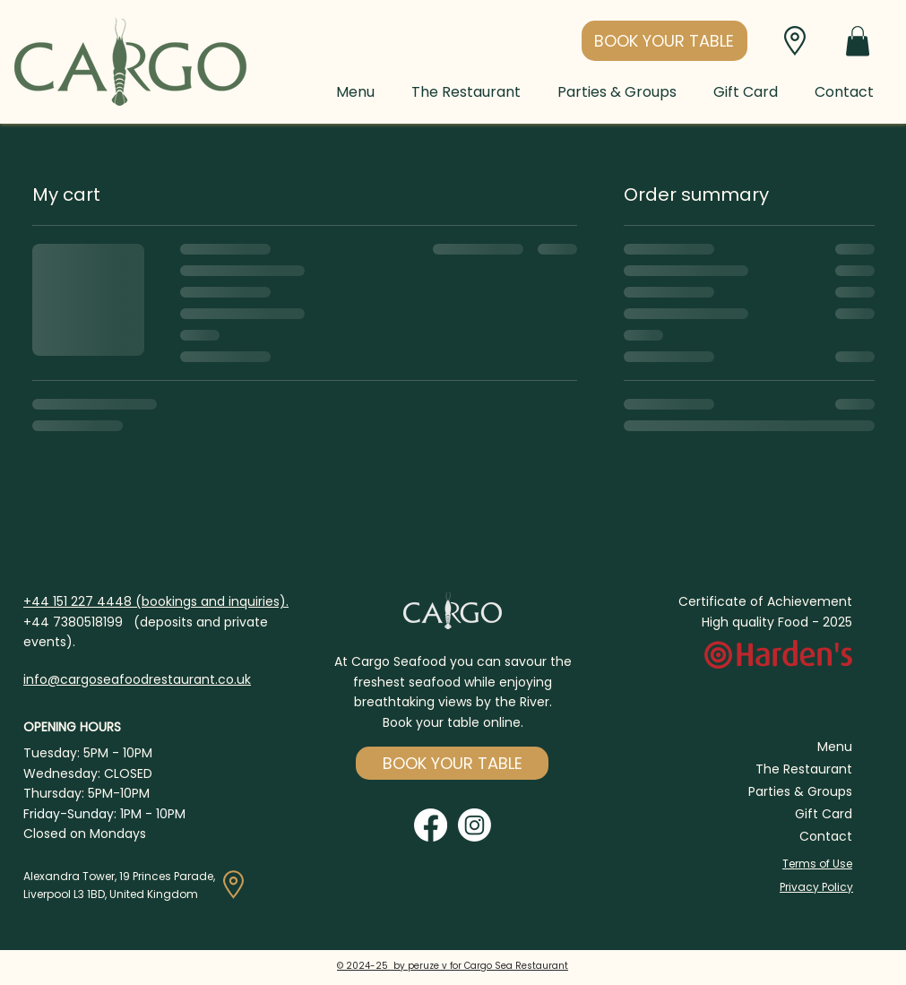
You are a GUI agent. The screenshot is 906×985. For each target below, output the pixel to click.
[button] (664, 41)
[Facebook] (430, 825)
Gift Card (823, 814)
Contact (825, 836)
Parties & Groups (800, 791)
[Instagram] (474, 825)
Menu (834, 747)
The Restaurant (803, 769)
